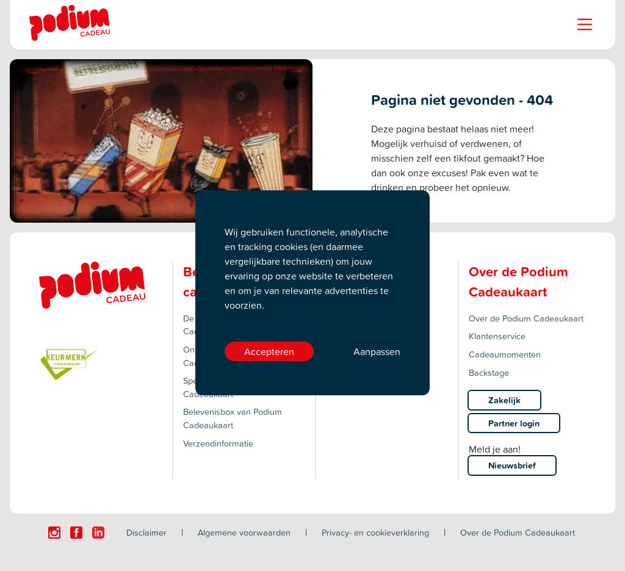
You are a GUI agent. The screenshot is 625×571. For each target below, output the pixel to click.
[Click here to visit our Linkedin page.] (98, 532)
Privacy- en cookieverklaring (375, 532)
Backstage (489, 372)
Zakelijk (504, 399)
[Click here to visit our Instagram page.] (54, 532)
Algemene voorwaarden (244, 532)
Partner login (514, 423)
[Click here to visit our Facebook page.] (76, 532)
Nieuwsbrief (512, 465)
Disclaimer (146, 532)
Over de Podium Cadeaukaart (526, 318)
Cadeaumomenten (505, 354)
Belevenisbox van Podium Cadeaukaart (232, 418)
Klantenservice (497, 335)
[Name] (585, 24)
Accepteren (269, 351)
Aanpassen (376, 351)
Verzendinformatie (218, 443)
